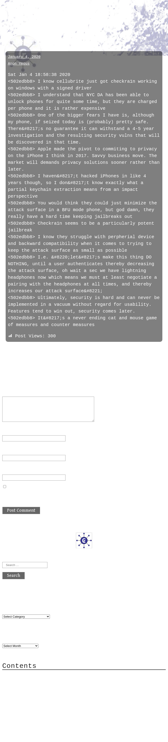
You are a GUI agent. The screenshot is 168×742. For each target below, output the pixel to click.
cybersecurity (24, 30)
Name (10, 430)
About (18, 675)
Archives (13, 637)
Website (11, 469)
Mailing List (27, 696)
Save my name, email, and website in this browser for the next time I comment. (78, 495)
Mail (16, 689)
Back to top (17, 729)
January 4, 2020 (24, 57)
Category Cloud (30, 682)
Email (11, 449)
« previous (13, 348)
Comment (14, 391)
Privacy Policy (30, 702)
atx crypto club (44, 11)
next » (32, 348)
